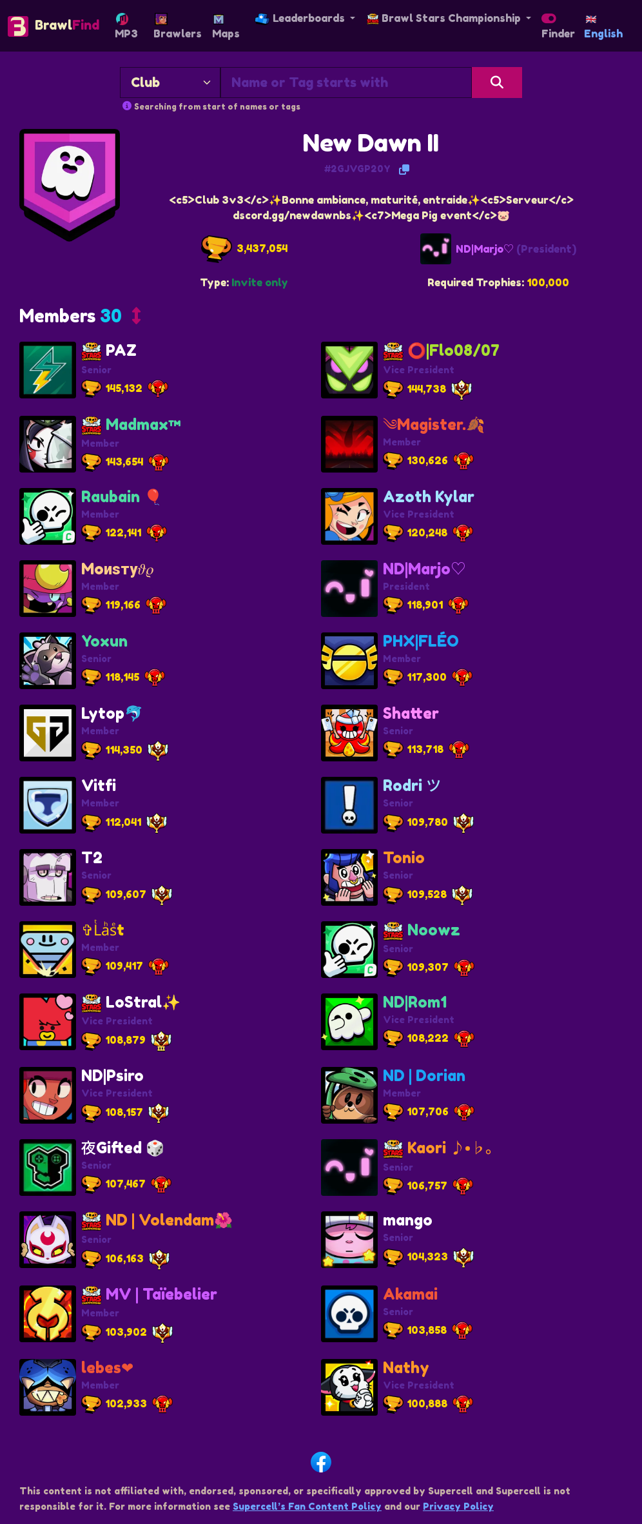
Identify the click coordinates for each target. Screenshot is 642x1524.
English (603, 27)
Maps (226, 27)
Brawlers (177, 26)
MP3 (126, 26)
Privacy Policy (458, 1506)
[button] (80, 318)
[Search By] (170, 82)
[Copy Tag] (404, 169)
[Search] (497, 82)
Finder (558, 29)
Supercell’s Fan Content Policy (307, 1506)
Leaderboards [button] (301, 18)
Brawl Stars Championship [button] (445, 18)
